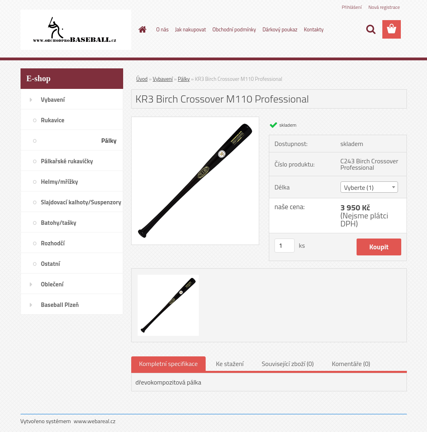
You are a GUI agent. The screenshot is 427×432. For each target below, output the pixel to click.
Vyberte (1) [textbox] (359, 187)
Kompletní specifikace (168, 363)
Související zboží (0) (288, 363)
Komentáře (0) (351, 363)
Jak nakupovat (190, 29)
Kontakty (314, 29)
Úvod (142, 79)
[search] (370, 29)
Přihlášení (351, 7)
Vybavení (163, 79)
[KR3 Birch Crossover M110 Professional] (195, 120)
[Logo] (76, 30)
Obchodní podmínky (234, 29)
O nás (162, 29)
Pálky (184, 79)
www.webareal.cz (95, 421)
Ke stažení (229, 363)
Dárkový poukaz (279, 29)
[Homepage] (140, 29)
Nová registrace (384, 7)
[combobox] (369, 187)
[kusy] (284, 246)
